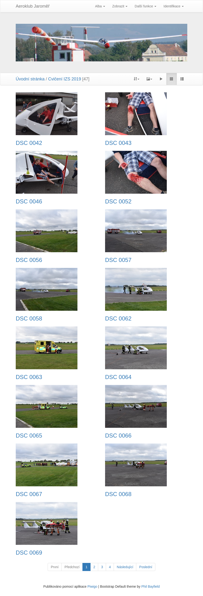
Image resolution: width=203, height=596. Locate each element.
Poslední (145, 567)
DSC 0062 (118, 318)
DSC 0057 (118, 260)
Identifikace (173, 6)
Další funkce (145, 6)
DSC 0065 (29, 436)
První (55, 567)
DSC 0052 (118, 201)
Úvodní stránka (30, 79)
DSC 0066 (118, 436)
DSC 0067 (29, 494)
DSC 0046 (29, 201)
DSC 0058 (29, 318)
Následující (125, 567)
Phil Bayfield (150, 586)
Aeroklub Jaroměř (33, 6)
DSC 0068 (118, 494)
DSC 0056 (29, 260)
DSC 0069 (29, 553)
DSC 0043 (118, 143)
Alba (100, 6)
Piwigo (92, 586)
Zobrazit (119, 6)
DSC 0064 (118, 377)
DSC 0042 (29, 143)
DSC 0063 (29, 377)
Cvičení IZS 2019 (64, 79)
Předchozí (72, 567)
